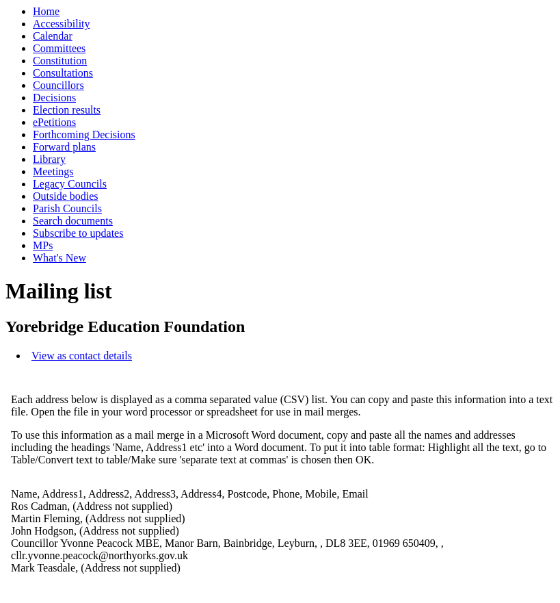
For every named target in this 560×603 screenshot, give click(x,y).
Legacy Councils (70, 184)
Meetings (53, 171)
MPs (43, 245)
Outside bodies (65, 196)
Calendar (52, 36)
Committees (59, 48)
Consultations (63, 73)
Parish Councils (67, 208)
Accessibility (61, 23)
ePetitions (54, 122)
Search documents (73, 221)
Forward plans (64, 147)
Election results (67, 110)
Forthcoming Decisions (84, 134)
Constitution (60, 60)
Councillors (58, 85)
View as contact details (81, 355)
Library (49, 159)
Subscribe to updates (78, 233)
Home (46, 11)
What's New (59, 258)
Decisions (54, 97)
